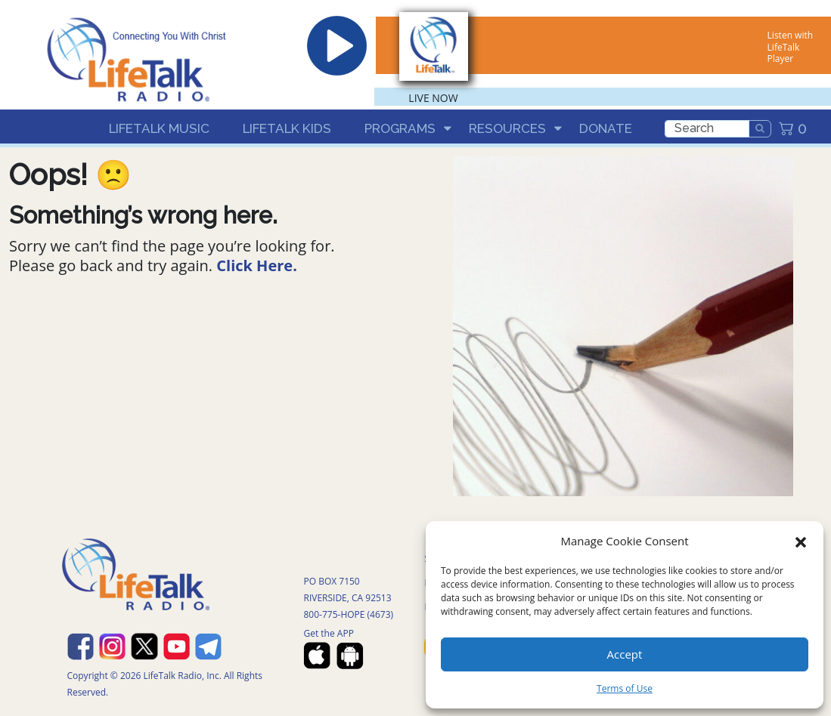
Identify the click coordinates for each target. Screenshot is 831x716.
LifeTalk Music (159, 128)
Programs (400, 128)
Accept (625, 654)
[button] (800, 540)
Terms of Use (625, 688)
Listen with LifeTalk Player (790, 47)
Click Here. (256, 265)
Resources (507, 128)
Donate (605, 128)
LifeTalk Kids (287, 128)
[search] (707, 128)
